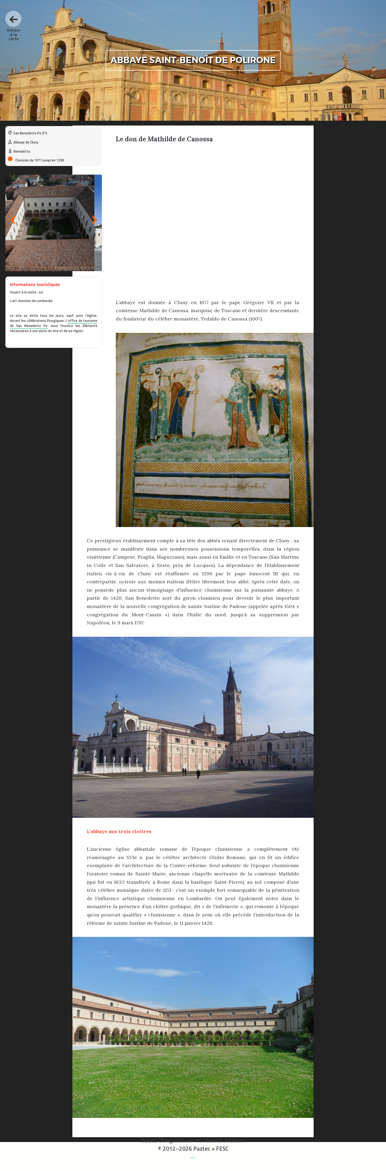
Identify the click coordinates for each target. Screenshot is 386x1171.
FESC (222, 1148)
